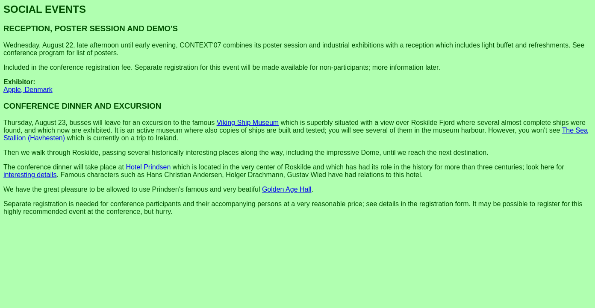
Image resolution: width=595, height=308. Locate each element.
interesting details (30, 174)
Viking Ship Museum (248, 122)
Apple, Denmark (28, 89)
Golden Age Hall (287, 189)
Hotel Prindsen (148, 167)
